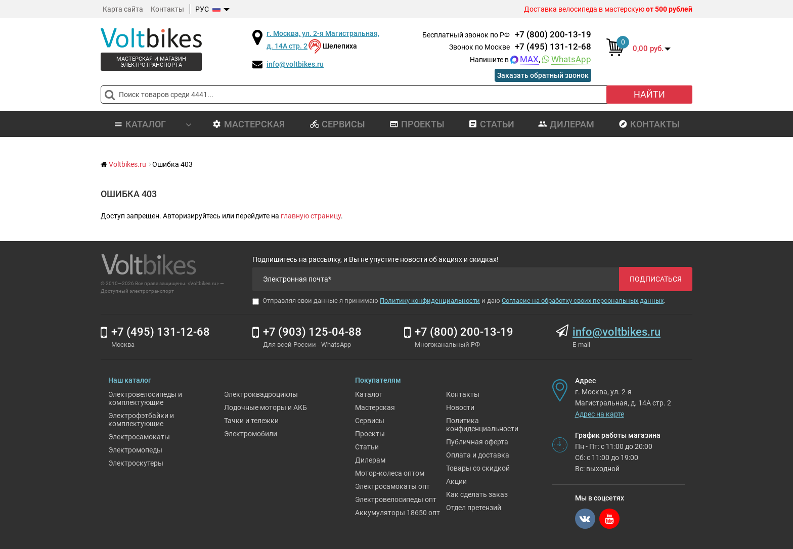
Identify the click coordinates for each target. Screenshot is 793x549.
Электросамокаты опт (392, 486)
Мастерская (248, 124)
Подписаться (656, 279)
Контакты (167, 9)
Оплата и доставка (477, 455)
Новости (460, 407)
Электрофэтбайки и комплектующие (141, 419)
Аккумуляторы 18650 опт (397, 513)
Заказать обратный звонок (543, 75)
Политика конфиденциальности (482, 425)
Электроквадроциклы (261, 394)
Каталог (368, 394)
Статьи (491, 124)
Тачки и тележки (251, 421)
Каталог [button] (153, 124)
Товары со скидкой (478, 468)
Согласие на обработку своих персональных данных (583, 300)
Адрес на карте (599, 414)
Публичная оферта (477, 442)
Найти (649, 94)
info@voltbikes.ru (295, 64)
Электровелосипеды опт (395, 499)
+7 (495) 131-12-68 (553, 46)
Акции (456, 481)
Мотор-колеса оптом (389, 473)
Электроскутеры (135, 463)
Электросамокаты (139, 437)
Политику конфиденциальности (430, 300)
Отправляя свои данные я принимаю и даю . (458, 301)
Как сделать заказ (477, 494)
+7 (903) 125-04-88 (312, 332)
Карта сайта (123, 9)
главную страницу (311, 216)
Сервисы (337, 124)
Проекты (417, 124)
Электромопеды (135, 450)
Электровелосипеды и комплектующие (145, 398)
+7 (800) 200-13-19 (553, 34)
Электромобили (250, 434)
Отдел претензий (473, 508)
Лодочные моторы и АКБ (265, 407)
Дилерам (566, 124)
